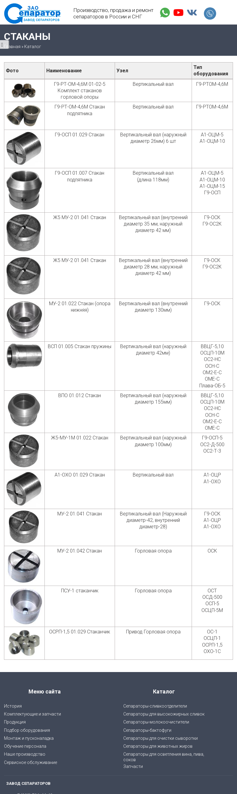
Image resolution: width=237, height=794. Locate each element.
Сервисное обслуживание (30, 762)
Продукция (15, 722)
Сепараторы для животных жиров (158, 746)
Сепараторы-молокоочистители (156, 722)
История (13, 706)
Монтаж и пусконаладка (29, 738)
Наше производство (24, 754)
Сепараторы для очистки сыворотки (160, 738)
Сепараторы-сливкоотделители (155, 706)
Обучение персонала (25, 746)
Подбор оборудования (27, 730)
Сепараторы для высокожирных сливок (164, 714)
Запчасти (133, 766)
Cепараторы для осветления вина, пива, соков (163, 757)
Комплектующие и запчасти (32, 714)
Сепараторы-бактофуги (147, 730)
